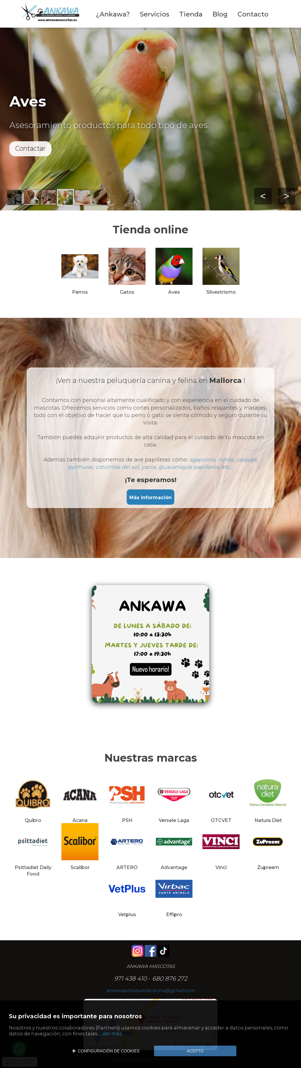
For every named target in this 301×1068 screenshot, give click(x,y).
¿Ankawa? (113, 14)
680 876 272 (169, 978)
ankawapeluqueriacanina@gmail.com (150, 990)
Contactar (30, 148)
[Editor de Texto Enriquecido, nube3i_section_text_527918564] (150, 648)
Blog (220, 14)
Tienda (191, 14)
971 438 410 (130, 978)
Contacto (253, 14)
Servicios (154, 14)
